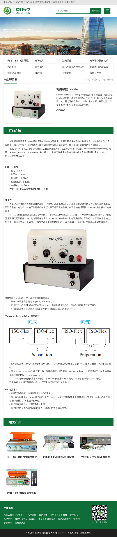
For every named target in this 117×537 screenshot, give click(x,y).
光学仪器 (12, 66)
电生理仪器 (108, 79)
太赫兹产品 (95, 73)
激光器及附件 (14, 73)
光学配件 (39, 66)
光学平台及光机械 (99, 60)
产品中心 (96, 79)
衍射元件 (66, 73)
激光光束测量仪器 (99, 66)
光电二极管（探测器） (18, 60)
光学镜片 (39, 60)
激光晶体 (66, 60)
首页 (87, 79)
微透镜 (38, 73)
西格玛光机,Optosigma (73, 66)
